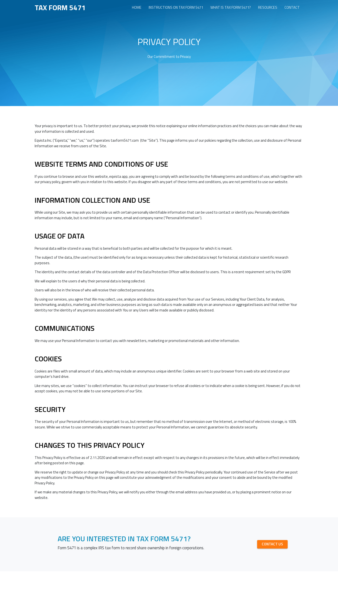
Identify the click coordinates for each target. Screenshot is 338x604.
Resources (267, 7)
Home (136, 7)
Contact (292, 7)
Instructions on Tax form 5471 (176, 7)
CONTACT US (272, 544)
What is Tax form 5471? (230, 7)
